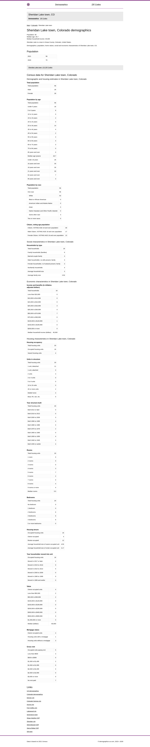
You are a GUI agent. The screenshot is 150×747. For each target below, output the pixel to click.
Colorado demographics (35, 694)
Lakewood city (31, 711)
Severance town (32, 715)
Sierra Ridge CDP (33, 728)
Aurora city (30, 704)
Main (28, 25)
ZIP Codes (96, 4)
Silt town (30, 731)
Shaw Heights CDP (33, 718)
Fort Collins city (32, 708)
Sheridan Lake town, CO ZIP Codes (40, 67)
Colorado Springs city (34, 701)
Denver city (30, 698)
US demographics (33, 691)
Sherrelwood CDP (33, 725)
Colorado (34, 25)
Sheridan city (31, 721)
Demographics (61, 4)
